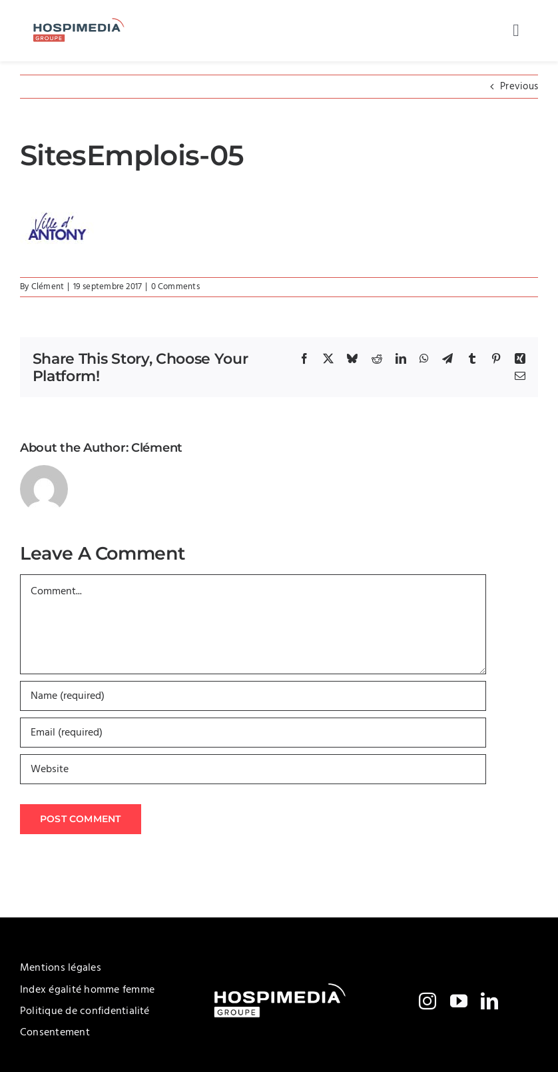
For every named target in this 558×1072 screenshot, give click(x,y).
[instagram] (427, 1000)
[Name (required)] (253, 696)
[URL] (253, 769)
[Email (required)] (253, 733)
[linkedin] (489, 1000)
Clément (48, 287)
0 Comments (175, 287)
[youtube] (458, 1000)
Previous (519, 87)
